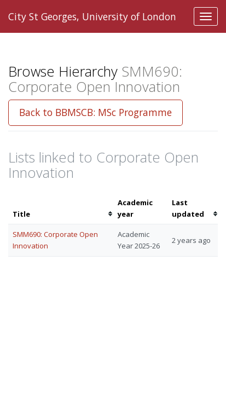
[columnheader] (60, 208)
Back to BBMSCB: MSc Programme (95, 112)
